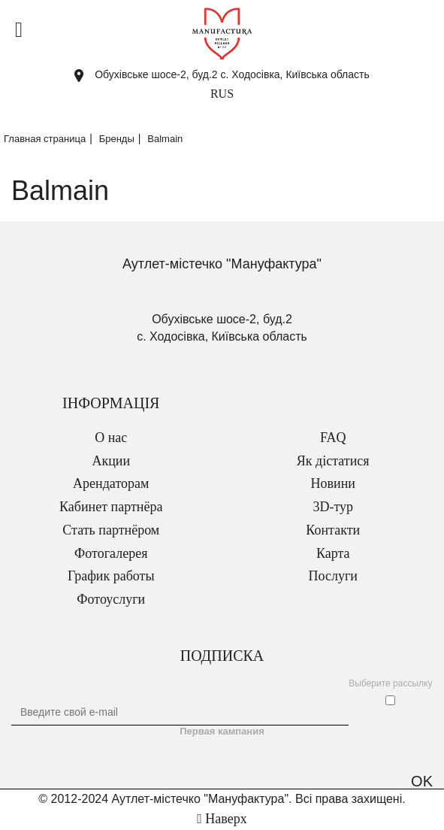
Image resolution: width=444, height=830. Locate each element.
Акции (111, 460)
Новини (333, 483)
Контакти (333, 530)
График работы (111, 575)
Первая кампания (222, 731)
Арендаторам (111, 483)
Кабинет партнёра (110, 506)
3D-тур (333, 506)
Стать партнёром (110, 530)
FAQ (333, 437)
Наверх (221, 818)
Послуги (333, 575)
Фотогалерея (110, 553)
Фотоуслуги (111, 599)
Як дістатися (333, 460)
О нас (111, 437)
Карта (333, 553)
